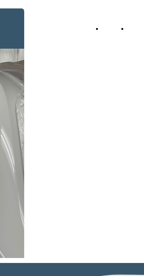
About (135, 28)
